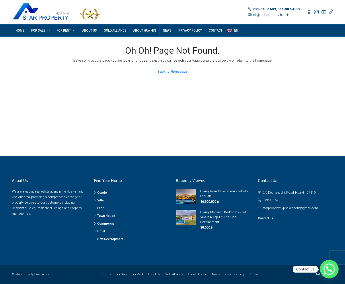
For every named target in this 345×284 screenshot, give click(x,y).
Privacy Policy (190, 30)
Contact (215, 30)
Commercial (106, 223)
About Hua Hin (144, 30)
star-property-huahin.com (33, 274)
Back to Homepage (173, 72)
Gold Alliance (115, 30)
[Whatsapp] (329, 269)
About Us (89, 30)
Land (100, 208)
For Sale (38, 30)
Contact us (265, 218)
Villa (100, 200)
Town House (106, 216)
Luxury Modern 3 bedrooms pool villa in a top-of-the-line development (223, 217)
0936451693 (271, 200)
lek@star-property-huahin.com (274, 15)
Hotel (101, 231)
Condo (102, 192)
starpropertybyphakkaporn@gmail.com (290, 208)
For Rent (64, 30)
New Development (110, 239)
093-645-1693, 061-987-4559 (276, 9)
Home (20, 30)
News (167, 30)
